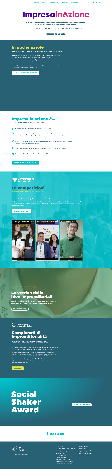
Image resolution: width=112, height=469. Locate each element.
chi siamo (44, 2)
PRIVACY (14, 455)
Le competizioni (28, 188)
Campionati (74, 2)
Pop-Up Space (64, 2)
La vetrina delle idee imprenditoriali (31, 295)
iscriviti (36, 2)
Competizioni (54, 2)
